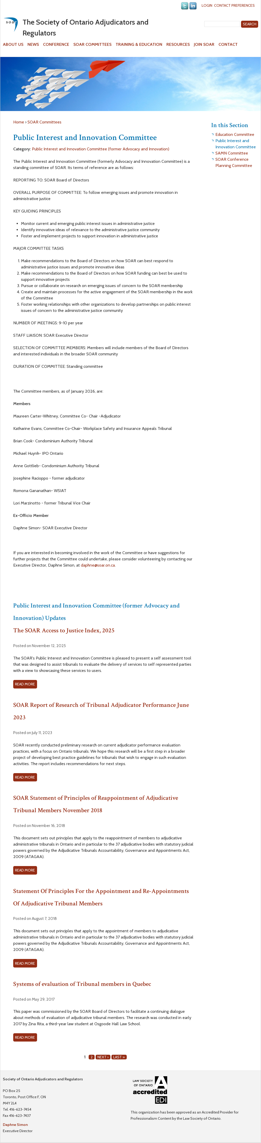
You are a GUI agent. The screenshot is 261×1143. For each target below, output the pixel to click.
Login (207, 5)
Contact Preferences (234, 5)
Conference (56, 44)
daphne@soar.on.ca (98, 565)
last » (119, 1057)
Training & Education (139, 44)
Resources (178, 44)
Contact (228, 44)
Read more (26, 684)
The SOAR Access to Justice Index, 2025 (64, 630)
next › (103, 1057)
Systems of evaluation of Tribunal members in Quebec (82, 984)
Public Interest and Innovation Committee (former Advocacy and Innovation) (100, 148)
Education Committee (234, 134)
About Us (13, 44)
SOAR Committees (92, 44)
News (33, 44)
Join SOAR (204, 44)
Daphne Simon (15, 1124)
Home (18, 122)
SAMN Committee (231, 153)
